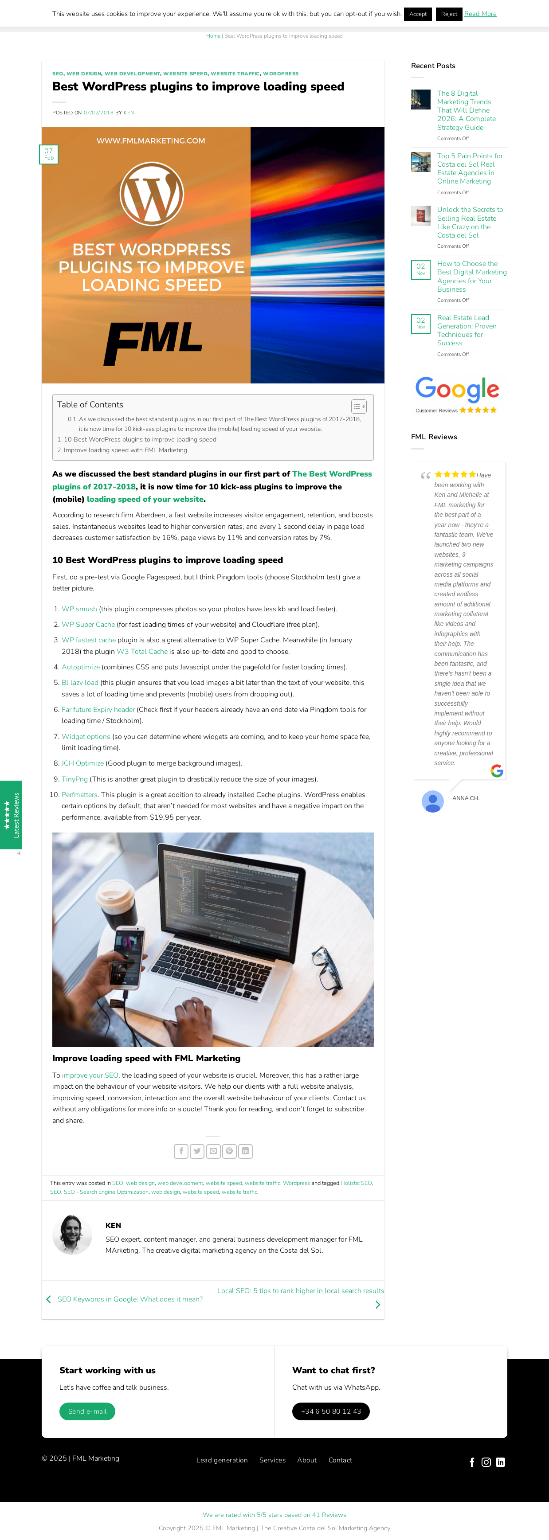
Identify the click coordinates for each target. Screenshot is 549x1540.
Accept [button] (418, 14)
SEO (57, 73)
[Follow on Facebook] (472, 1463)
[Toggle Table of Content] (355, 406)
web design (84, 73)
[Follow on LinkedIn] (500, 1463)
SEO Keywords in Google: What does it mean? (122, 1299)
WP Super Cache (88, 624)
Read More (480, 13)
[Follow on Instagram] (486, 1463)
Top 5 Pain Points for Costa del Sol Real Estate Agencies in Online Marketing (470, 169)
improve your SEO (90, 1075)
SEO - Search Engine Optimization (106, 1192)
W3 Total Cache (142, 652)
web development (132, 73)
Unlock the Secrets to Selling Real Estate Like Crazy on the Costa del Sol (470, 223)
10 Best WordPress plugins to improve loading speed (140, 439)
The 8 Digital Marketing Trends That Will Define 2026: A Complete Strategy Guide (466, 111)
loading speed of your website (145, 499)
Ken (129, 112)
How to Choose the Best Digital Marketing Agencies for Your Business (472, 277)
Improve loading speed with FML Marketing (125, 450)
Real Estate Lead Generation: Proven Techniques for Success (467, 331)
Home (213, 35)
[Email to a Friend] (213, 1151)
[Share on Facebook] (181, 1151)
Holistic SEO (356, 1183)
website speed (185, 73)
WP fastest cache (89, 640)
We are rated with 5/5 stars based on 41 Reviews (274, 1514)
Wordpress (281, 73)
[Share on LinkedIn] (245, 1151)
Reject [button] (449, 14)
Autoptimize (81, 667)
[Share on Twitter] (197, 1151)
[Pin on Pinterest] (229, 1151)
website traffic (235, 73)
